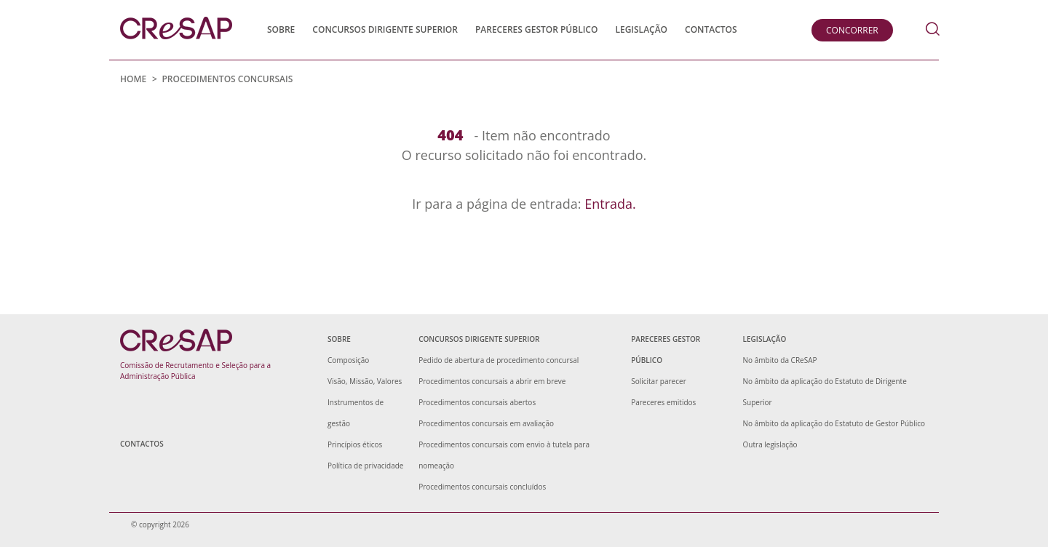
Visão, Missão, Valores (365, 381)
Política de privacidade (365, 465)
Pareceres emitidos (663, 402)
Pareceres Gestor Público (536, 29)
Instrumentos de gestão (356, 412)
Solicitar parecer (658, 381)
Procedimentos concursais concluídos (482, 487)
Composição (348, 360)
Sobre (281, 29)
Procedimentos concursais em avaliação (486, 423)
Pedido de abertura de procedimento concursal (498, 360)
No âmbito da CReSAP (780, 360)
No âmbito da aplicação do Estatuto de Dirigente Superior (825, 391)
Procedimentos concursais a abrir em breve (491, 381)
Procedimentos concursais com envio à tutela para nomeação (504, 455)
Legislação (641, 29)
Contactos (711, 29)
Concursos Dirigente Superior (385, 29)
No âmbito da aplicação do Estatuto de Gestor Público (834, 423)
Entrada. (610, 203)
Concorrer (852, 30)
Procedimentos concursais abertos (477, 402)
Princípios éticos (355, 444)
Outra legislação (770, 444)
